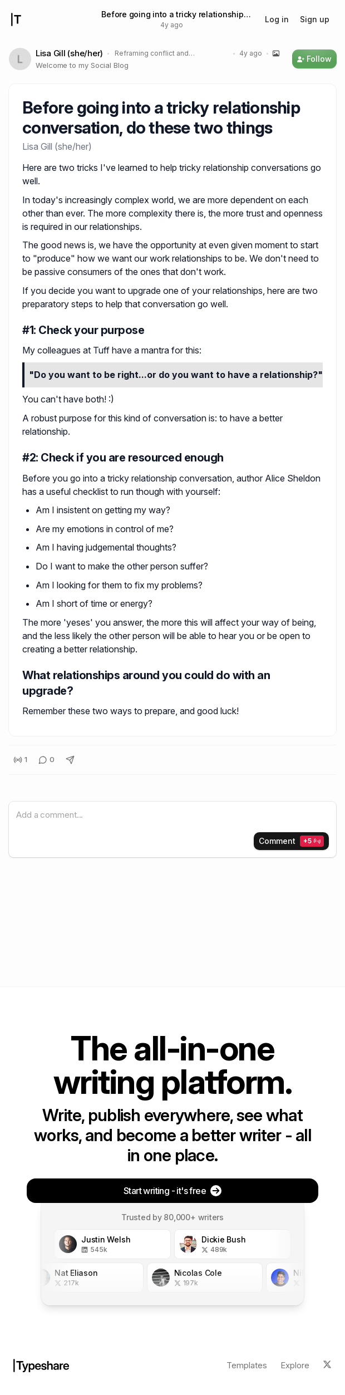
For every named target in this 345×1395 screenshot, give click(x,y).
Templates (246, 1365)
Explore (294, 1365)
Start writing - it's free (172, 1190)
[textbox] (172, 815)
